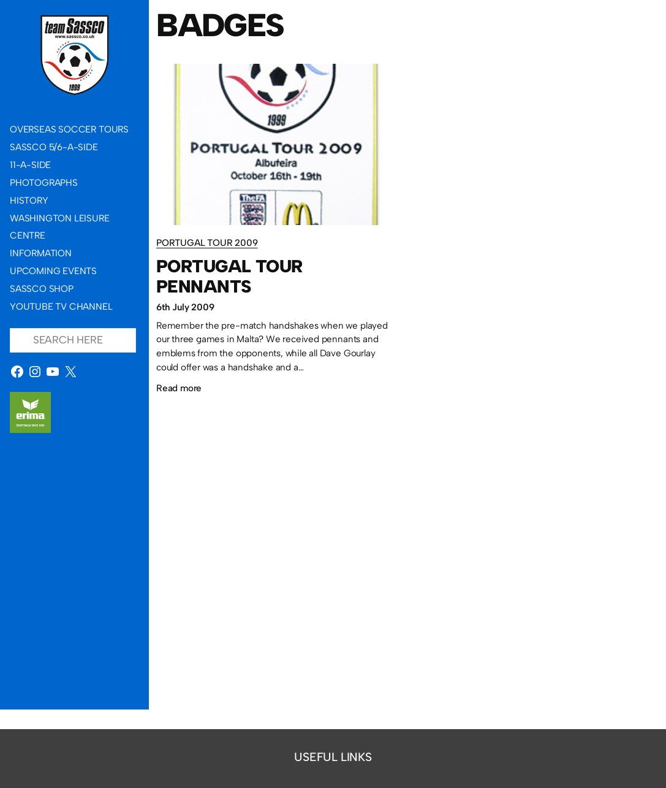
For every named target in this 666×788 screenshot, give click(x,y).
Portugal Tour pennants (229, 276)
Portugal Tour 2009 (207, 242)
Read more (179, 388)
